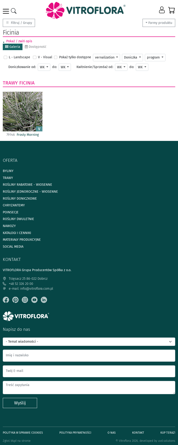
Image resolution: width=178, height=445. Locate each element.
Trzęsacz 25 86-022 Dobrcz (25, 279)
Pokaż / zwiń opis (19, 41)
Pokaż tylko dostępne (75, 57)
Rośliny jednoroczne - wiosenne (30, 192)
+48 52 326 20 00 (18, 284)
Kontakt (138, 432)
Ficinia (27, 83)
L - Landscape (19, 57)
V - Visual (45, 57)
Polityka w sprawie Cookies (23, 432)
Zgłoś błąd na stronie (17, 440)
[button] (162, 10)
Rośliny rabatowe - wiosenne (27, 185)
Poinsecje (11, 212)
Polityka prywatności (75, 432)
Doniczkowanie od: (22, 67)
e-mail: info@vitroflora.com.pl (28, 289)
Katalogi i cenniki (17, 233)
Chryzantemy (14, 205)
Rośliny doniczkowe (20, 199)
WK (42, 67)
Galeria (12, 47)
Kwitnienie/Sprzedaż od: (94, 67)
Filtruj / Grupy (19, 23)
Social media (13, 247)
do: (54, 67)
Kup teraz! (167, 432)
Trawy (10, 83)
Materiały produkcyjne (22, 240)
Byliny (8, 171)
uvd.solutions (166, 440)
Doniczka (131, 57)
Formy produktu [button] (160, 23)
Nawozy (9, 226)
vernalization (105, 57)
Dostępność (35, 47)
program (154, 57)
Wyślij (20, 403)
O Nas (112, 432)
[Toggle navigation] (7, 11)
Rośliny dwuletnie (18, 219)
